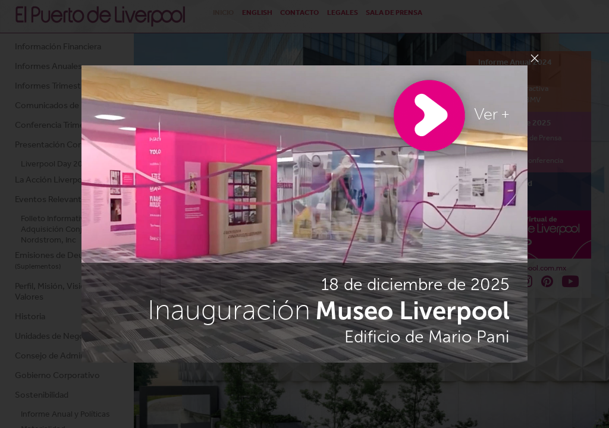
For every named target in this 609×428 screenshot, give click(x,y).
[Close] (535, 58)
